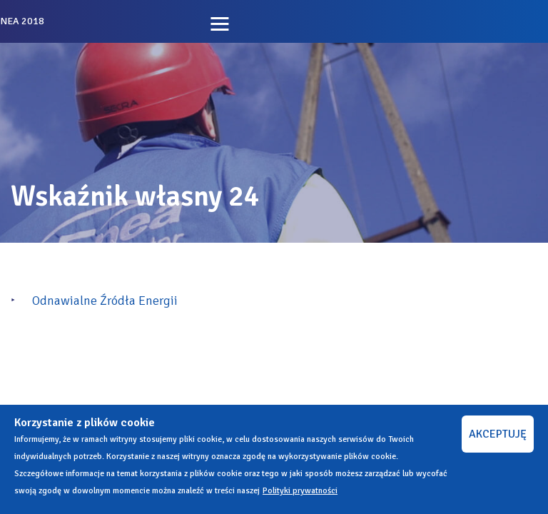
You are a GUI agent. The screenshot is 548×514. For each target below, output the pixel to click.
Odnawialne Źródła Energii (105, 300)
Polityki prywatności (300, 490)
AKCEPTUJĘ (498, 434)
